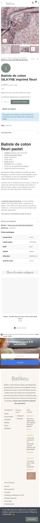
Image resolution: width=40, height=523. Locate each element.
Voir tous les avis (30, 475)
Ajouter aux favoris (9, 109)
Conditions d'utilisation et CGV (14, 495)
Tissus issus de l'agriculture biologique (20, 225)
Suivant (37, 59)
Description (6, 133)
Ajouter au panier (20, 102)
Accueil (6, 486)
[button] (3, 25)
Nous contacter (9, 489)
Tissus (6, 413)
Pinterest (19, 419)
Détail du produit (8, 221)
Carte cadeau (8, 416)
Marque (3, 225)
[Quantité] (5, 102)
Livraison (7, 492)
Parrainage (8, 501)
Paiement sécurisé (10, 498)
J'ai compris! (32, 519)
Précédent (32, 59)
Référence (4, 228)
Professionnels (9, 504)
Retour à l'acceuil (35, 59)
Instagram (19, 416)
